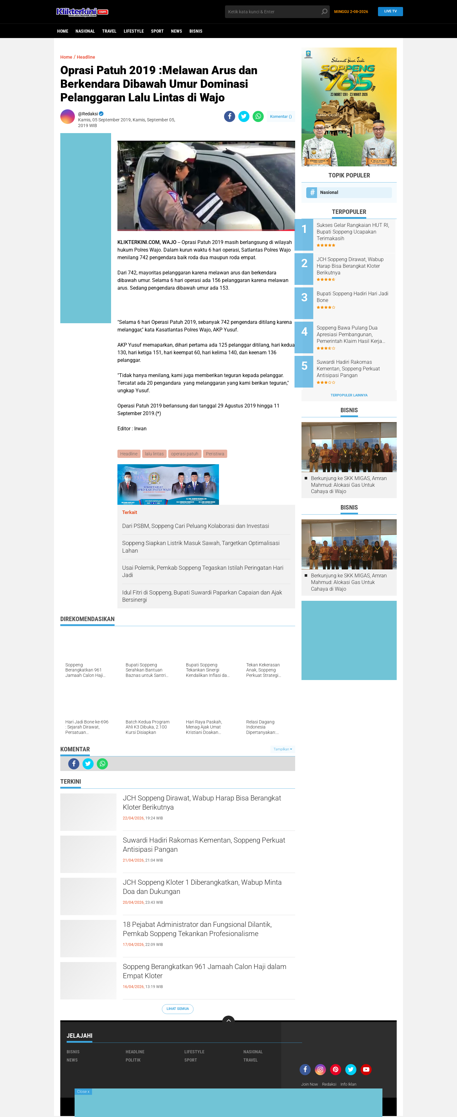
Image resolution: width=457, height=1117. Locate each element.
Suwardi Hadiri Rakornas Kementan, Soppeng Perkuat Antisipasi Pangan (204, 846)
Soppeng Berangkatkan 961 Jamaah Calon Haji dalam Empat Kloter (207, 973)
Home (62, 31)
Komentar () (281, 116)
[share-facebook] (229, 116)
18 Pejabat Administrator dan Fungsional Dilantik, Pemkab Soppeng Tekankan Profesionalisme (195, 936)
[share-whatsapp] (258, 116)
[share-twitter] (243, 116)
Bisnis (195, 31)
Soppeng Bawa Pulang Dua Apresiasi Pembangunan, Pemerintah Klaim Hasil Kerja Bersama (356, 328)
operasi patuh (186, 454)
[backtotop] (228, 1022)
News (176, 31)
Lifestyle (134, 31)
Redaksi (332, 1084)
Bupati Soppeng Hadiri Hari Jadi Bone (354, 292)
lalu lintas (155, 454)
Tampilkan (283, 750)
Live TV (389, 12)
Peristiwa (217, 454)
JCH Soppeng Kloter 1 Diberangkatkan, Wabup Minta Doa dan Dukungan (205, 888)
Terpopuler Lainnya (349, 384)
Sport (157, 31)
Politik (133, 1060)
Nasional (85, 31)
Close (83, 1091)
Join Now (310, 1084)
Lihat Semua (178, 1009)
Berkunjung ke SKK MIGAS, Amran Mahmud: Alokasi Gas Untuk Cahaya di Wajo (349, 473)
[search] (277, 11)
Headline (88, 57)
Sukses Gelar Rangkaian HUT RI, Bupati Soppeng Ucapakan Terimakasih (357, 231)
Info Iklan (353, 1084)
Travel (109, 31)
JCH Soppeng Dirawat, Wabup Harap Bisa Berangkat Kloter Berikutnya (197, 804)
